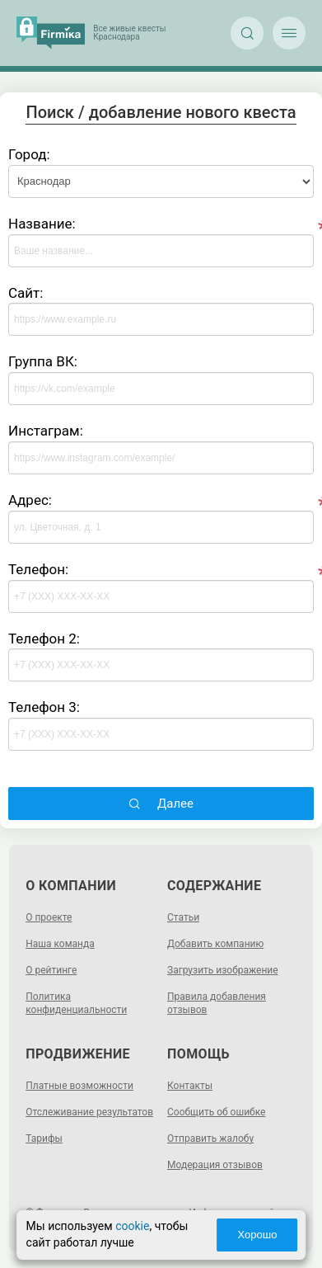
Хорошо (257, 1234)
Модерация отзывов (215, 1165)
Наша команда (60, 944)
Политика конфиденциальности (76, 1003)
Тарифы (44, 1138)
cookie (132, 1226)
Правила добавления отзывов (216, 1003)
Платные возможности (79, 1085)
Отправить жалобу (210, 1138)
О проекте (49, 917)
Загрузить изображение (222, 970)
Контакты (189, 1085)
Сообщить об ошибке (216, 1112)
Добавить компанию (215, 944)
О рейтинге (51, 970)
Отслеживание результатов (89, 1112)
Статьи (183, 917)
